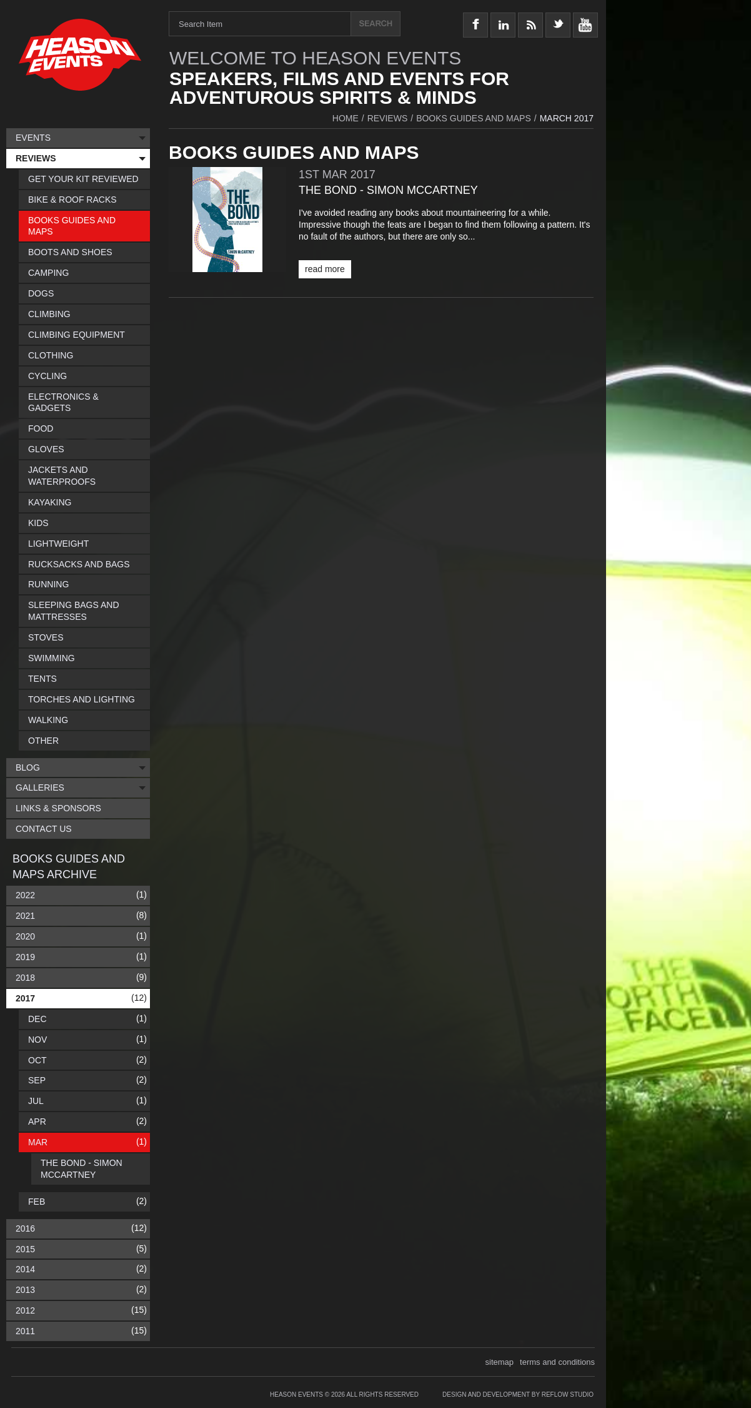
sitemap (499, 1362)
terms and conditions (557, 1362)
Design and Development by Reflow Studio (518, 1394)
